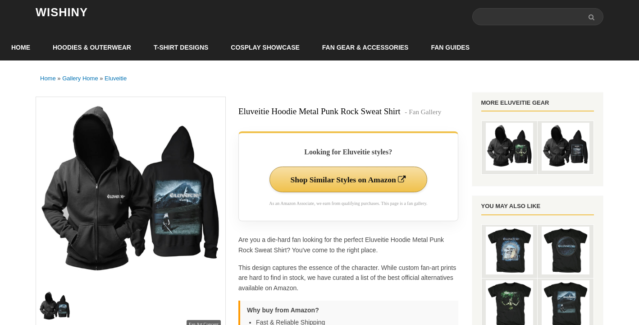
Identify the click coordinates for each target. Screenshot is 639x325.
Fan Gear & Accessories (365, 47)
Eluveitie (116, 78)
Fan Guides (450, 47)
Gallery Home (80, 78)
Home (20, 47)
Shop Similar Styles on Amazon (348, 180)
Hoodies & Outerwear (92, 47)
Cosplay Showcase (265, 47)
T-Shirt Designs (181, 47)
